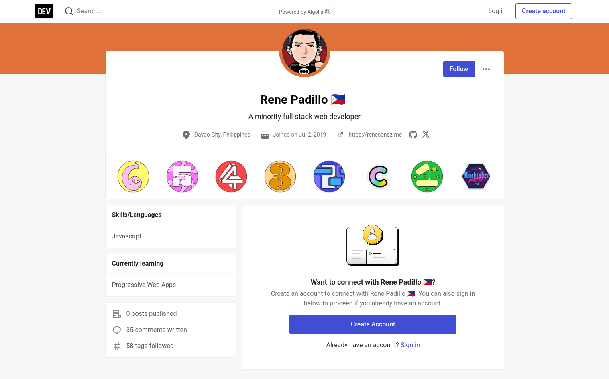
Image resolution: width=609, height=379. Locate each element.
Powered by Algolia (304, 12)
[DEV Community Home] (44, 11)
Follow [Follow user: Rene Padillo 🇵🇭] (459, 69)
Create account (544, 11)
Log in (497, 11)
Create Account (373, 324)
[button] (133, 176)
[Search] (69, 11)
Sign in (410, 345)
